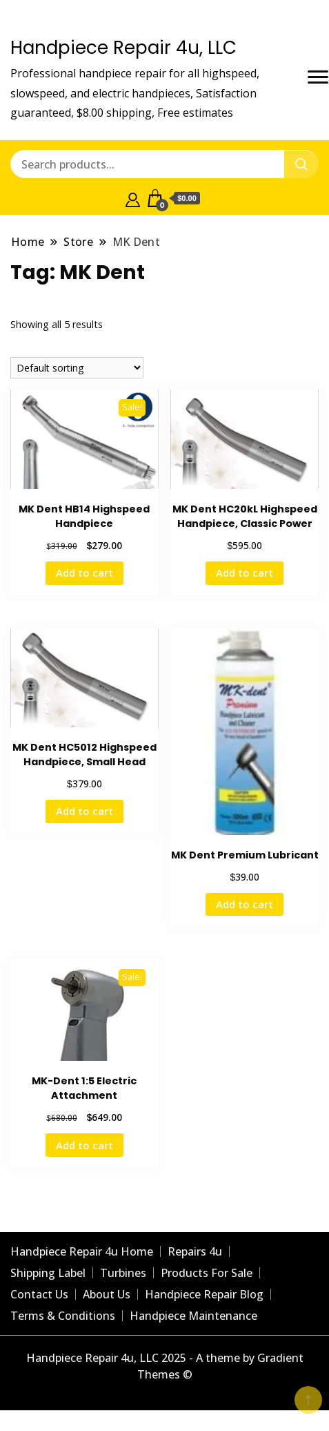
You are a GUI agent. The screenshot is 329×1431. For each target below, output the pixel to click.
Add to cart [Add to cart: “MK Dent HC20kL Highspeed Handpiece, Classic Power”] (244, 572)
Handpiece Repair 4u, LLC (123, 47)
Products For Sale (206, 1272)
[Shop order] (76, 367)
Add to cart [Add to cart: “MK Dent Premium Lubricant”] (244, 904)
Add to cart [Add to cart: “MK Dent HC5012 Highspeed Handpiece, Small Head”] (84, 811)
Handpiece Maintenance (193, 1315)
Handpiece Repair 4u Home (81, 1251)
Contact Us (39, 1294)
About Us (106, 1294)
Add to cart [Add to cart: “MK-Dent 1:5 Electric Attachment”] (84, 1145)
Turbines (123, 1272)
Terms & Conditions (62, 1315)
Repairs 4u (195, 1251)
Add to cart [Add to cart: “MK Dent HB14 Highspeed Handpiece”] (84, 572)
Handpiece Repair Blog (204, 1294)
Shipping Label (48, 1272)
